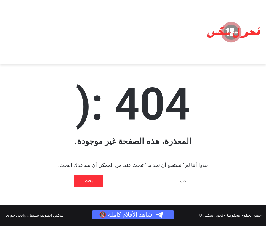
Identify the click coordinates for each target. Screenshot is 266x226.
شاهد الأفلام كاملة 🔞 (131, 214)
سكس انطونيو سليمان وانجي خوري (34, 215)
